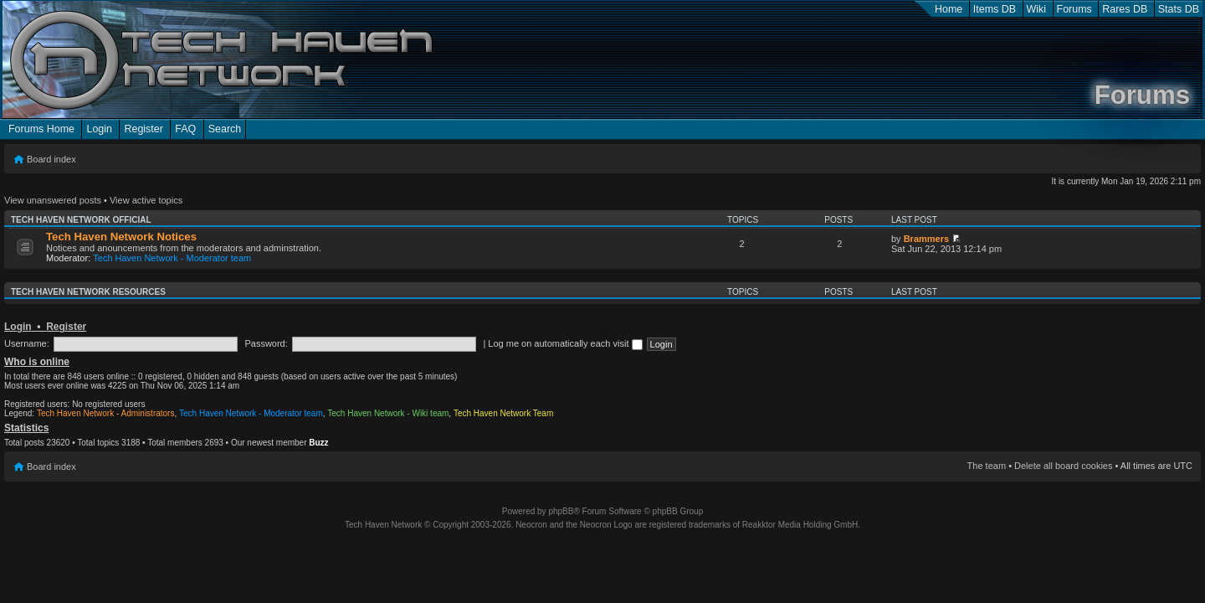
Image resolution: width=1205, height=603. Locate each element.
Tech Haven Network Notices (121, 236)
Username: (26, 343)
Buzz (318, 442)
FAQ (185, 129)
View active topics (146, 200)
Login (99, 129)
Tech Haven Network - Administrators (106, 413)
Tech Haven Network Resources (88, 291)
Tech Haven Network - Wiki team (388, 413)
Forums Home (41, 129)
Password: (265, 343)
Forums (1074, 9)
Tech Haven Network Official (81, 219)
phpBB (560, 511)
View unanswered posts (52, 200)
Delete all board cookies (1063, 466)
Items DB (994, 9)
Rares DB (1124, 9)
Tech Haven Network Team (503, 413)
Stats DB (1178, 9)
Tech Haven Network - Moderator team (172, 258)
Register (143, 129)
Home (948, 9)
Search (225, 129)
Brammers (926, 239)
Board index (51, 159)
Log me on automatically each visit (565, 343)
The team (986, 466)
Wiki (1037, 9)
